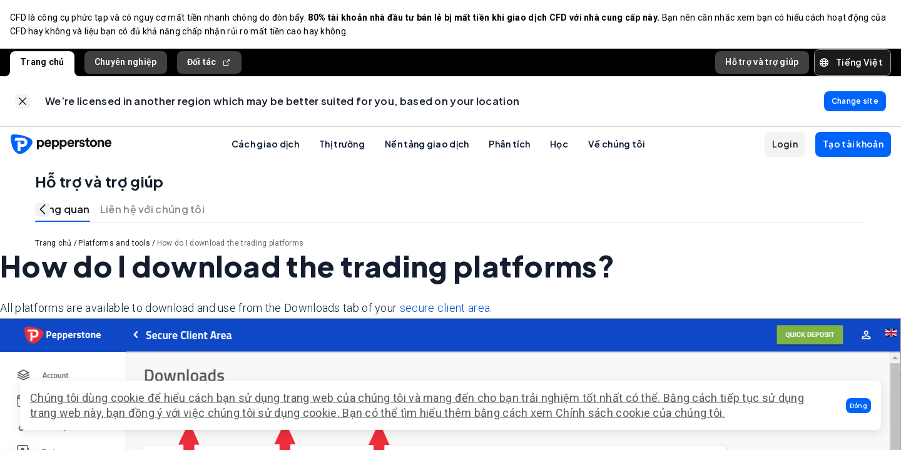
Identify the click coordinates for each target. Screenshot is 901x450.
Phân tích (509, 143)
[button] (858, 405)
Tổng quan (62, 209)
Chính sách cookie (603, 412)
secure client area (445, 307)
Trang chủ (42, 62)
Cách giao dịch (265, 143)
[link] (22, 101)
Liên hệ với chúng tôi (152, 209)
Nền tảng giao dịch (427, 143)
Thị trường (342, 143)
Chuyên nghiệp (125, 62)
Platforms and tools (114, 243)
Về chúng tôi (617, 143)
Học (559, 143)
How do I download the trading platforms (230, 243)
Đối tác (209, 62)
